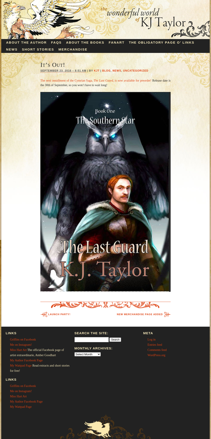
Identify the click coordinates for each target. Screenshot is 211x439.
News (12, 49)
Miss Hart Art (18, 350)
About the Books (85, 42)
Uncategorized (135, 70)
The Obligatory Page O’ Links (162, 42)
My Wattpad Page (21, 365)
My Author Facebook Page (26, 360)
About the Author (26, 42)
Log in (152, 339)
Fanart (117, 42)
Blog (106, 70)
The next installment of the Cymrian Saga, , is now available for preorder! (95, 80)
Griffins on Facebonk (23, 339)
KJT (97, 70)
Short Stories (38, 49)
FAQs (56, 42)
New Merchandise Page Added (140, 314)
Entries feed (155, 344)
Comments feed (157, 350)
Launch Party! (59, 314)
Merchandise (72, 49)
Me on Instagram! (21, 344)
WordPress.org (156, 355)
